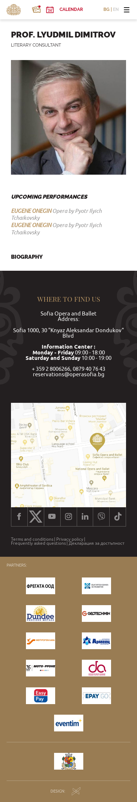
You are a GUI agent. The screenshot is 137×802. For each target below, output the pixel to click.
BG (106, 10)
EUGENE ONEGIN (31, 210)
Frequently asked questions (38, 543)
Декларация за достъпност (97, 543)
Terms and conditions (32, 539)
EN (116, 10)
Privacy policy (69, 539)
